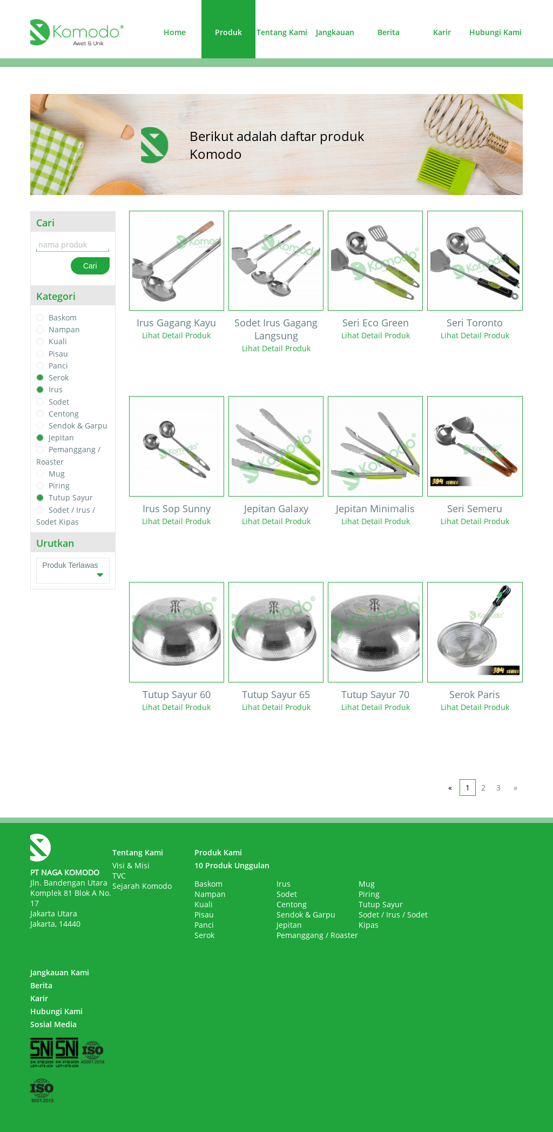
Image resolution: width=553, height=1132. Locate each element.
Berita (388, 32)
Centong (64, 413)
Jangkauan (335, 32)
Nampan (64, 329)
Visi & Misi (131, 865)
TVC (119, 875)
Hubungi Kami (495, 32)
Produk (228, 32)
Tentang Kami (282, 32)
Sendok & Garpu (78, 425)
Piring (59, 485)
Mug (57, 473)
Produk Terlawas (72, 570)
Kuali (58, 342)
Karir (442, 32)
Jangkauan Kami (59, 972)
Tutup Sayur (71, 498)
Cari (90, 266)
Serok (59, 377)
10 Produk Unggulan (231, 865)
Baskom (63, 317)
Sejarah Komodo (142, 886)
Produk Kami (218, 852)
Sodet (59, 402)
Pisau (58, 354)
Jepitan (61, 437)
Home (175, 32)
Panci (58, 365)
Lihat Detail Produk (176, 335)
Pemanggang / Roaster (317, 935)
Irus (56, 390)
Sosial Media (53, 1024)
